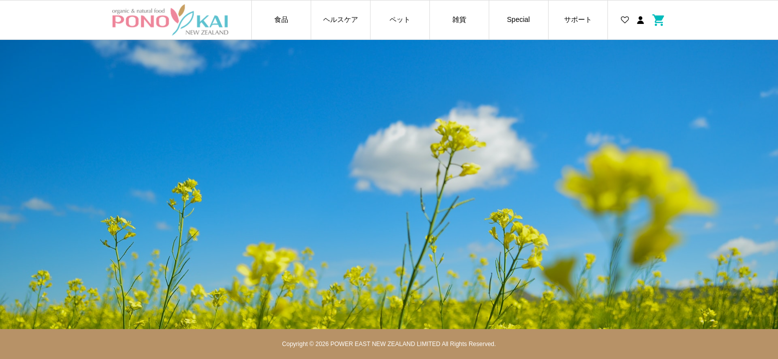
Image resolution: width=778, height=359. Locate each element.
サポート (578, 19)
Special (518, 19)
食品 (281, 19)
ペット (399, 19)
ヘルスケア (340, 19)
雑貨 (459, 19)
